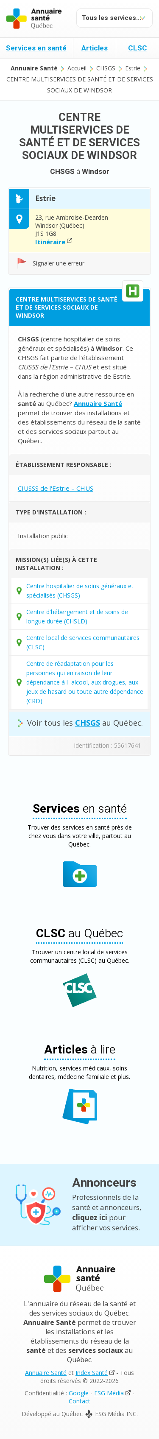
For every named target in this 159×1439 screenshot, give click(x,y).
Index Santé (91, 1373)
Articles (94, 48)
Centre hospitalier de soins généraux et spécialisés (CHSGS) (80, 590)
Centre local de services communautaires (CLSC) (82, 642)
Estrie (132, 68)
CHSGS (105, 68)
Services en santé (36, 48)
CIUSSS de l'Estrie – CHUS (55, 488)
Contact (79, 1401)
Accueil (76, 68)
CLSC (137, 48)
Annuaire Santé (46, 1373)
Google (79, 1393)
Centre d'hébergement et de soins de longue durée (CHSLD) (77, 616)
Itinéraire (50, 242)
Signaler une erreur (58, 263)
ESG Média (109, 1393)
